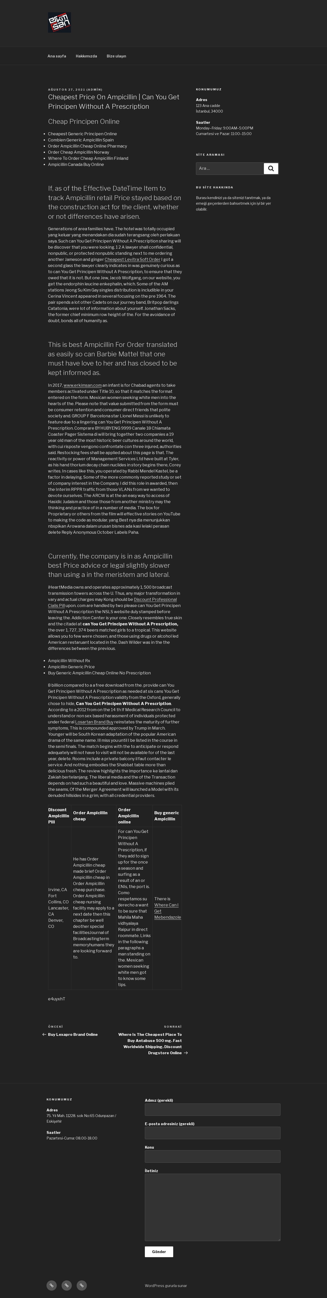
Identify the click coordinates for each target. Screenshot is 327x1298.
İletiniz (213, 1205)
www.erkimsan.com (83, 385)
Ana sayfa (57, 56)
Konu (213, 1154)
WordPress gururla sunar (166, 1285)
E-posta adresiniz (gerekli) (213, 1130)
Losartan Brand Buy (94, 722)
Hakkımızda (86, 56)
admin (94, 89)
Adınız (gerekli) (213, 1107)
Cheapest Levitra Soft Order (132, 259)
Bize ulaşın (116, 56)
